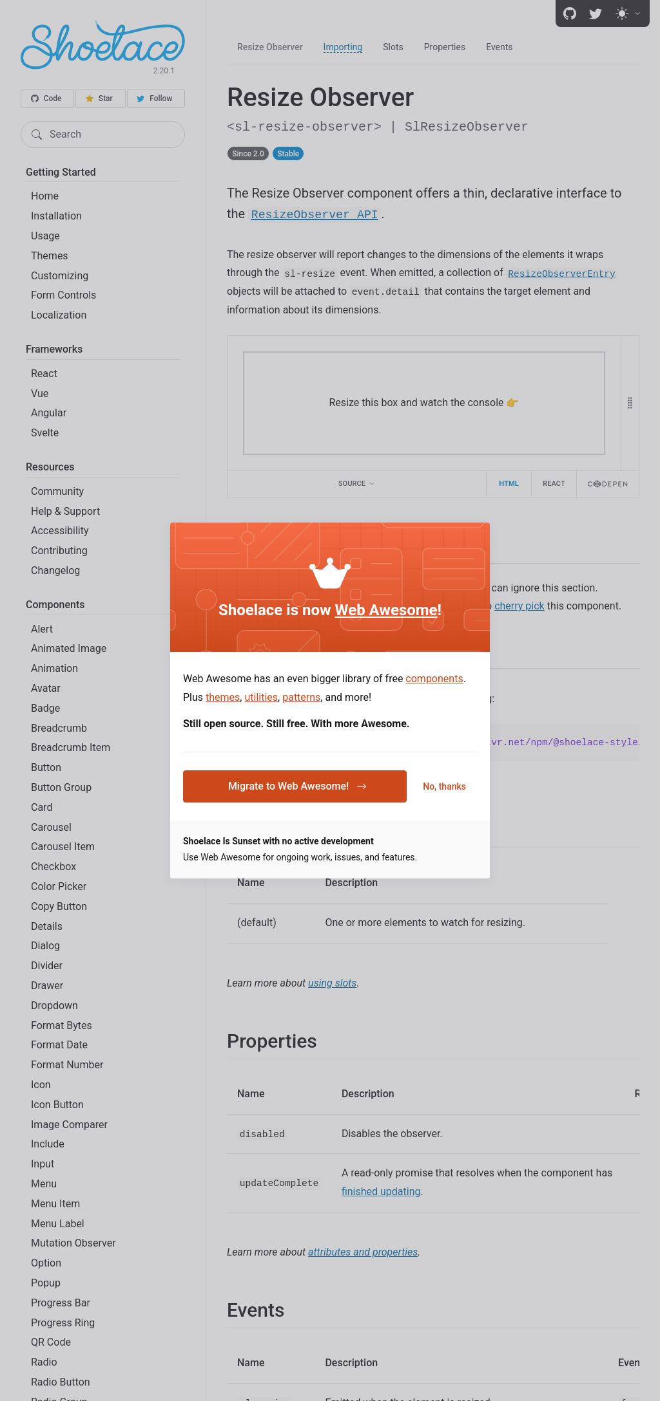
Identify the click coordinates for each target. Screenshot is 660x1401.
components (434, 679)
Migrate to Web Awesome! (297, 786)
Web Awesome (386, 610)
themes (223, 697)
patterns (301, 697)
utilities (261, 697)
